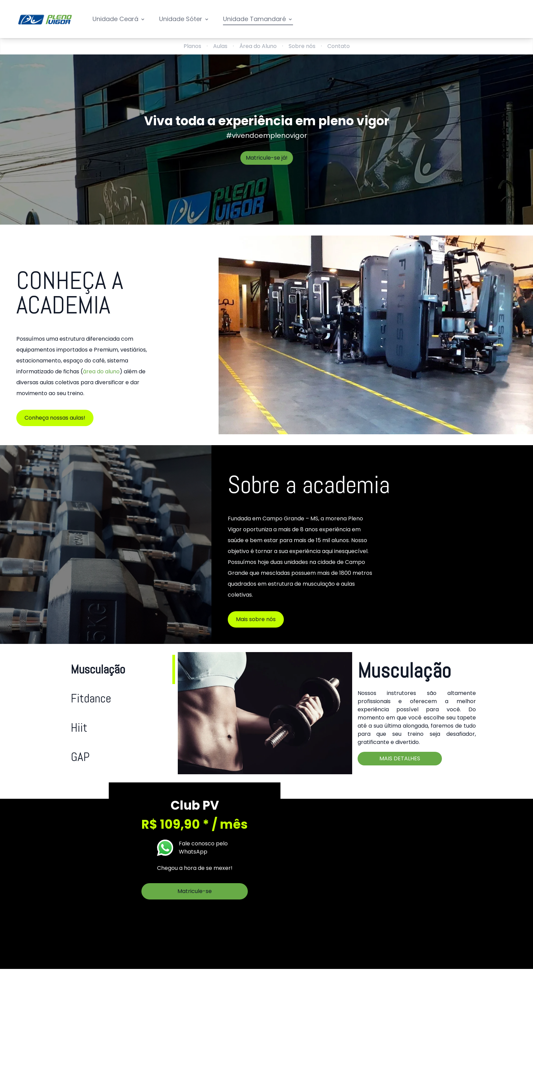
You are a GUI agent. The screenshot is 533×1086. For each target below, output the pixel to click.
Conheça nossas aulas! (54, 418)
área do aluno (101, 371)
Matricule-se (194, 891)
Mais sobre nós (256, 619)
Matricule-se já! (267, 158)
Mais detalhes (399, 758)
